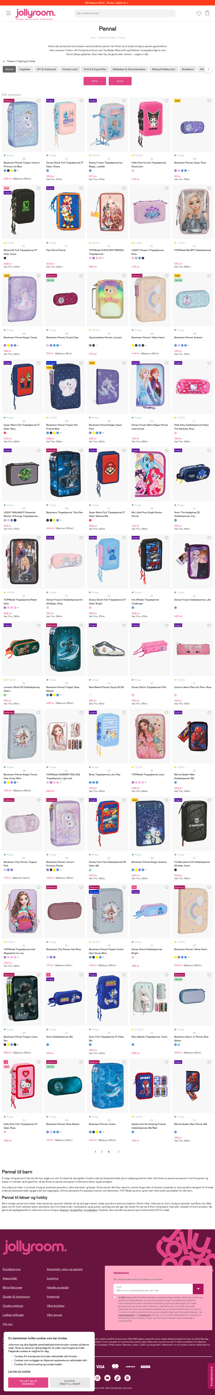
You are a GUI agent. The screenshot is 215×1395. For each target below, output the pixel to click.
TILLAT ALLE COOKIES (28, 1383)
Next (208, 69)
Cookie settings (13, 1306)
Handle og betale (58, 1287)
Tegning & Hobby (107, 37)
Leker (93, 37)
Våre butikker (56, 1306)
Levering (52, 1278)
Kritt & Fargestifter (95, 69)
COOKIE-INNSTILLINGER (70, 1383)
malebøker (91, 1210)
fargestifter (76, 1210)
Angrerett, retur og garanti (65, 1269)
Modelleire (188, 69)
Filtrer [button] (95, 81)
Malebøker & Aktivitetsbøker (129, 69)
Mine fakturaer (12, 1287)
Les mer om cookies (19, 1371)
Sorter (120, 81)
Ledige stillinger (13, 1315)
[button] (8, 13)
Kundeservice (12, 1269)
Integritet (53, 1297)
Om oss (8, 1324)
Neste (118, 1152)
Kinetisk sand (70, 69)
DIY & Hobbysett (46, 69)
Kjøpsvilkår (10, 1278)
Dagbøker (25, 69)
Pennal (121, 37)
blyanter (64, 1210)
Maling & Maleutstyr (163, 69)
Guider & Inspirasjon (16, 1297)
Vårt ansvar (54, 1315)
